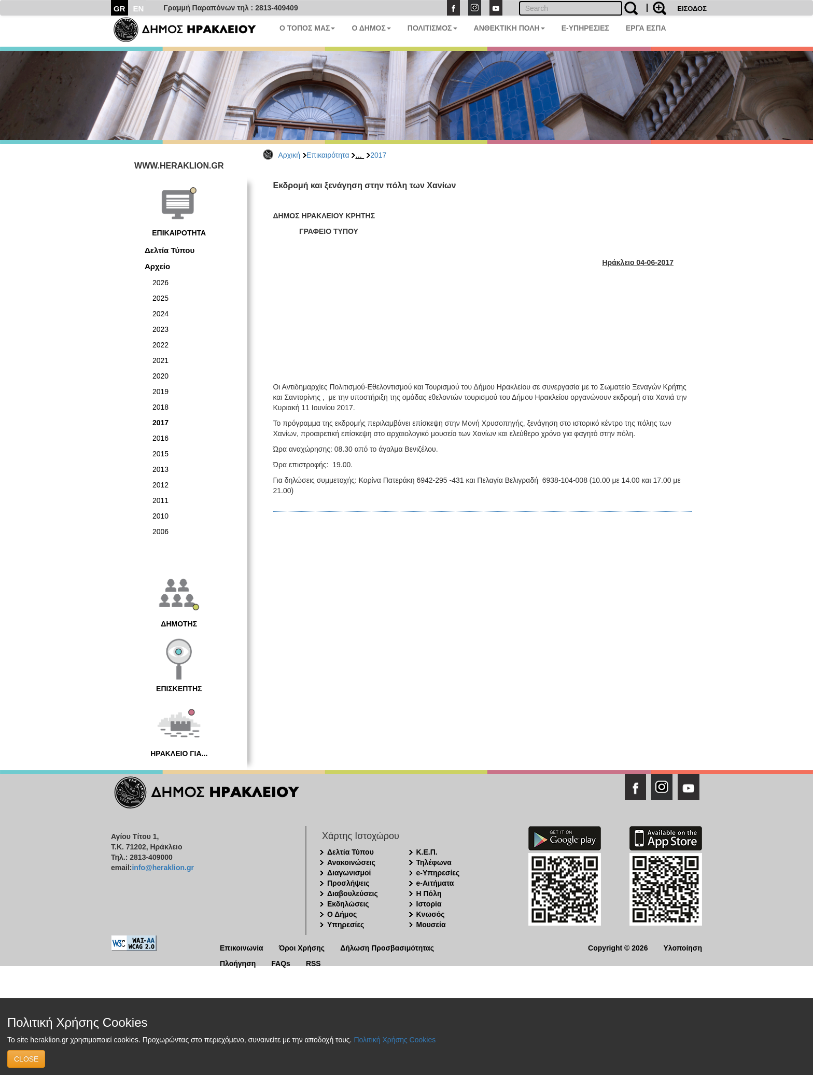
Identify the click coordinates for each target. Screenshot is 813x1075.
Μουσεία (431, 924)
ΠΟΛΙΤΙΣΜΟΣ (432, 28)
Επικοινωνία (241, 947)
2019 (160, 391)
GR (119, 8)
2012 (160, 485)
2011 (160, 500)
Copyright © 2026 (618, 947)
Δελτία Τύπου (169, 250)
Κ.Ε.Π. (427, 852)
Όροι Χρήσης (302, 947)
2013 (160, 469)
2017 (378, 155)
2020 (160, 376)
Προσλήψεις (348, 883)
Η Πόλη (429, 893)
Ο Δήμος (342, 914)
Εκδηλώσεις (348, 904)
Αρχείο (157, 266)
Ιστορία (429, 904)
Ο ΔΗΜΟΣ (371, 28)
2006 (160, 531)
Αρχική (289, 155)
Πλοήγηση (238, 962)
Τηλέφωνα (434, 862)
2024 (160, 314)
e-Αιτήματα (435, 883)
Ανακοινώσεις (351, 862)
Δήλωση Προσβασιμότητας (387, 947)
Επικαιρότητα (327, 155)
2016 (160, 438)
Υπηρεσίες (345, 924)
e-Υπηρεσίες (438, 873)
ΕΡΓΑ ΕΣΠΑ (646, 28)
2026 (160, 282)
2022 (160, 345)
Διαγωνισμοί (349, 873)
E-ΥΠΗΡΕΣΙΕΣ (585, 28)
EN (138, 8)
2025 (160, 298)
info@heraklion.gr (162, 867)
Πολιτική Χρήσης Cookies (395, 1040)
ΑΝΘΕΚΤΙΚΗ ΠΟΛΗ (509, 28)
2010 (160, 516)
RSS (313, 962)
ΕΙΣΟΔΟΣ (692, 8)
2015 (160, 454)
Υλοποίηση (682, 947)
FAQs (280, 962)
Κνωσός (430, 914)
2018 (160, 407)
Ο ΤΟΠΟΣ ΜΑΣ (307, 28)
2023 (160, 329)
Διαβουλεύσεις (352, 893)
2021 (160, 360)
